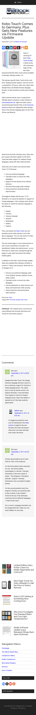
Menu (19, 2)
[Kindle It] (18, 47)
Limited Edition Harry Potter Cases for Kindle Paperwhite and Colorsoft (24, 568)
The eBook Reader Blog (10, 652)
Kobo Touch (20, 231)
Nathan (16, 411)
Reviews (5, 667)
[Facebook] (3, 47)
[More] (26, 47)
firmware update (15, 299)
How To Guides (7, 670)
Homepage (5, 648)
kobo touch (24, 299)
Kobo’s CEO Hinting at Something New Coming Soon (23, 598)
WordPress (22, 708)
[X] (7, 47)
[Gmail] (22, 47)
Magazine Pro (20, 706)
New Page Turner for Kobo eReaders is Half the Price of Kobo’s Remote (24, 584)
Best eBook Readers (9, 663)
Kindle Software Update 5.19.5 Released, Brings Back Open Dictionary (24, 631)
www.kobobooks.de (8, 102)
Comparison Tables (8, 656)
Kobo (10, 297)
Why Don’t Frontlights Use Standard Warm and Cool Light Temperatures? (23, 615)
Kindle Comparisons (8, 659)
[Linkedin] (11, 47)
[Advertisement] (18, 134)
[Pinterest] (15, 47)
